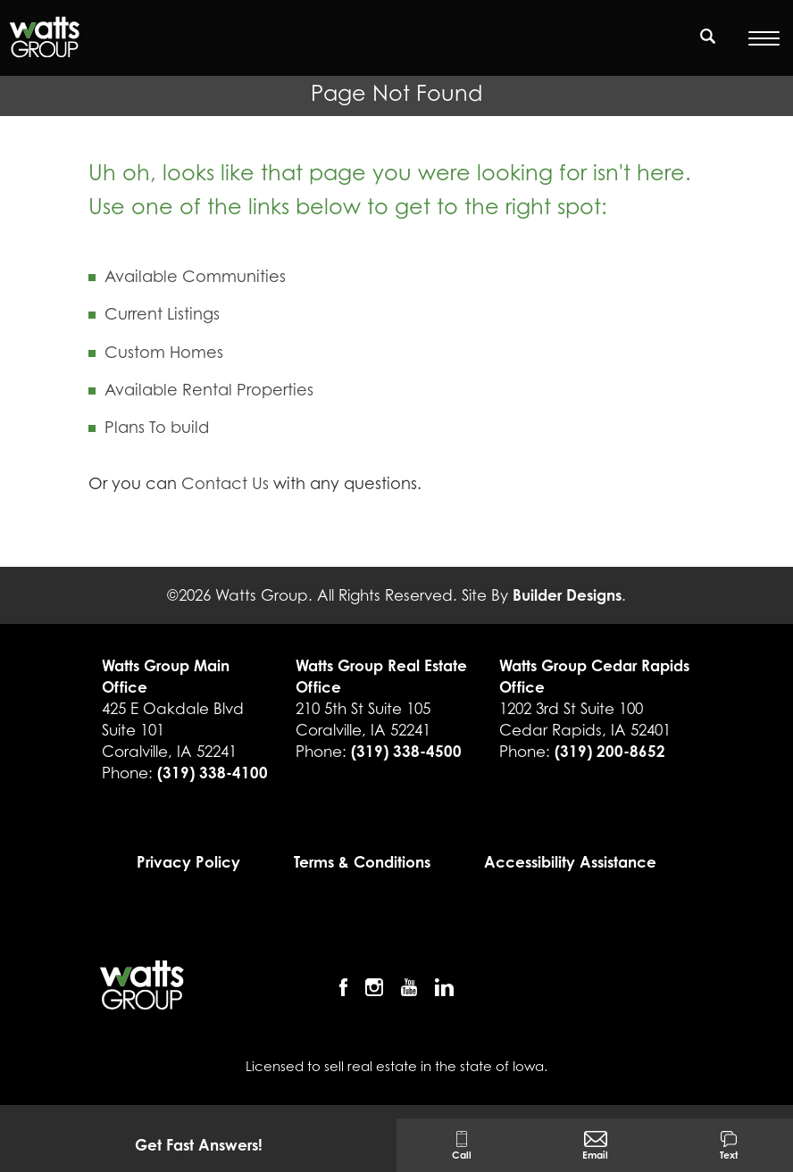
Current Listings (162, 313)
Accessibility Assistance (570, 861)
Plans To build (156, 427)
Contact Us (225, 483)
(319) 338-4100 (212, 772)
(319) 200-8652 (610, 751)
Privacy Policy (188, 861)
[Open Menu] (764, 38)
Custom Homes (163, 352)
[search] (708, 36)
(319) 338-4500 (406, 751)
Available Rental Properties (208, 389)
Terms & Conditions (362, 861)
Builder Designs (567, 595)
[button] (708, 47)
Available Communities (195, 276)
